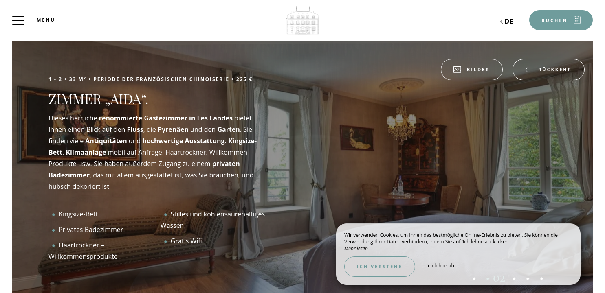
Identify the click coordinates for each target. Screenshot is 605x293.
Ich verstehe (380, 266)
